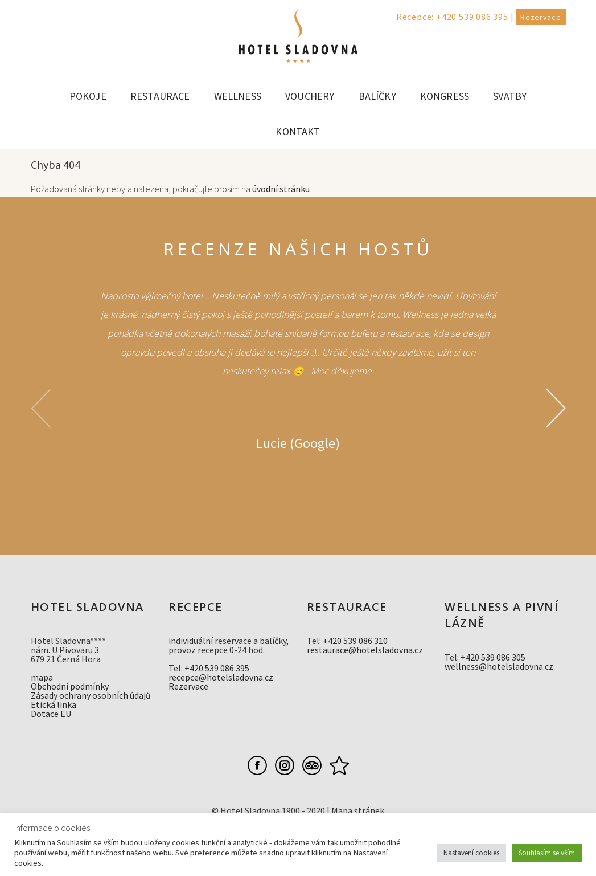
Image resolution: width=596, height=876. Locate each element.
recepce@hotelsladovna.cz (220, 677)
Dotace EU (51, 713)
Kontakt (298, 131)
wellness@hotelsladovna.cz (499, 666)
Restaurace (160, 96)
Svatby (510, 96)
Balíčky (377, 96)
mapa (42, 677)
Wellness (237, 96)
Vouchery (309, 96)
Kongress (444, 96)
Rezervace (540, 17)
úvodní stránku (281, 188)
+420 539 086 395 (472, 16)
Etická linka (53, 704)
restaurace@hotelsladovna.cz (365, 649)
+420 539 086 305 (493, 657)
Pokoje (87, 96)
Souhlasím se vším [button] (547, 853)
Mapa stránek (357, 810)
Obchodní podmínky (70, 686)
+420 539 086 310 (355, 640)
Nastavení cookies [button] (471, 853)
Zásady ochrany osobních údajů (91, 695)
